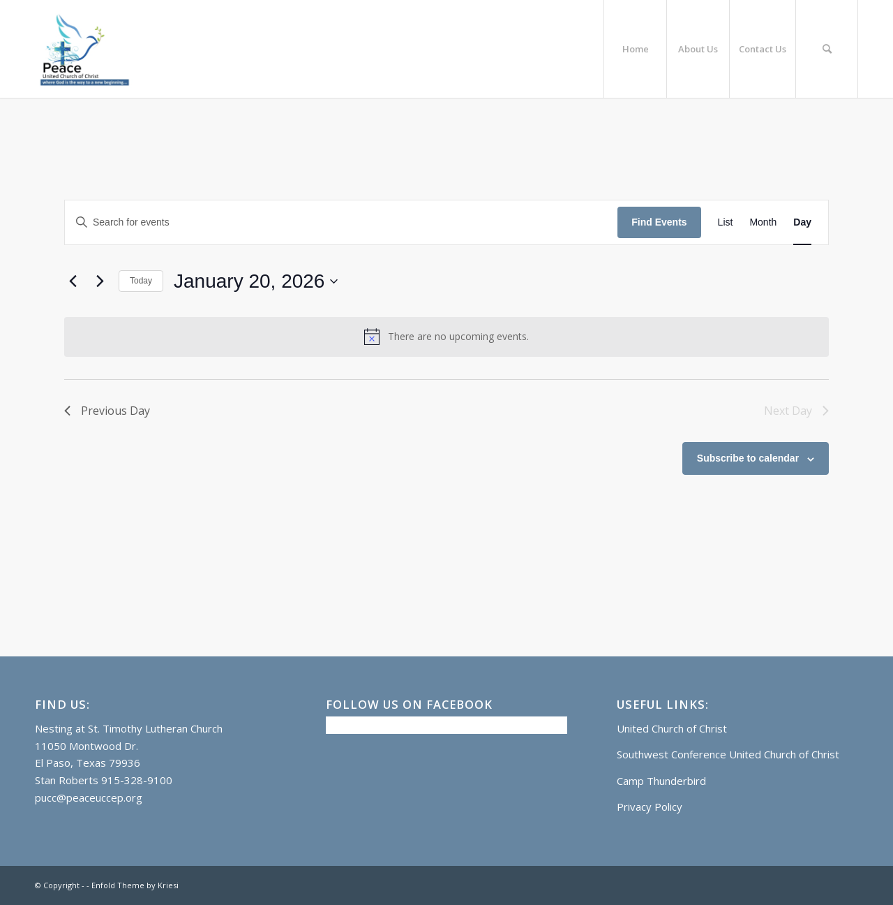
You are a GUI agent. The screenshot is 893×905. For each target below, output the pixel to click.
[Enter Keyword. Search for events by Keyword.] (341, 222)
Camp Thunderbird (661, 781)
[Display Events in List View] (725, 222)
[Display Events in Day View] (802, 222)
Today (141, 281)
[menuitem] (634, 49)
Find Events (658, 222)
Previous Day (107, 410)
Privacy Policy (649, 807)
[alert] (446, 336)
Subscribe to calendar (748, 458)
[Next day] (99, 281)
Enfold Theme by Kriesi (135, 885)
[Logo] (84, 49)
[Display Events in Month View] (762, 222)
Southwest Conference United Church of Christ (728, 754)
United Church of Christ (672, 728)
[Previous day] (72, 281)
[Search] (826, 49)
